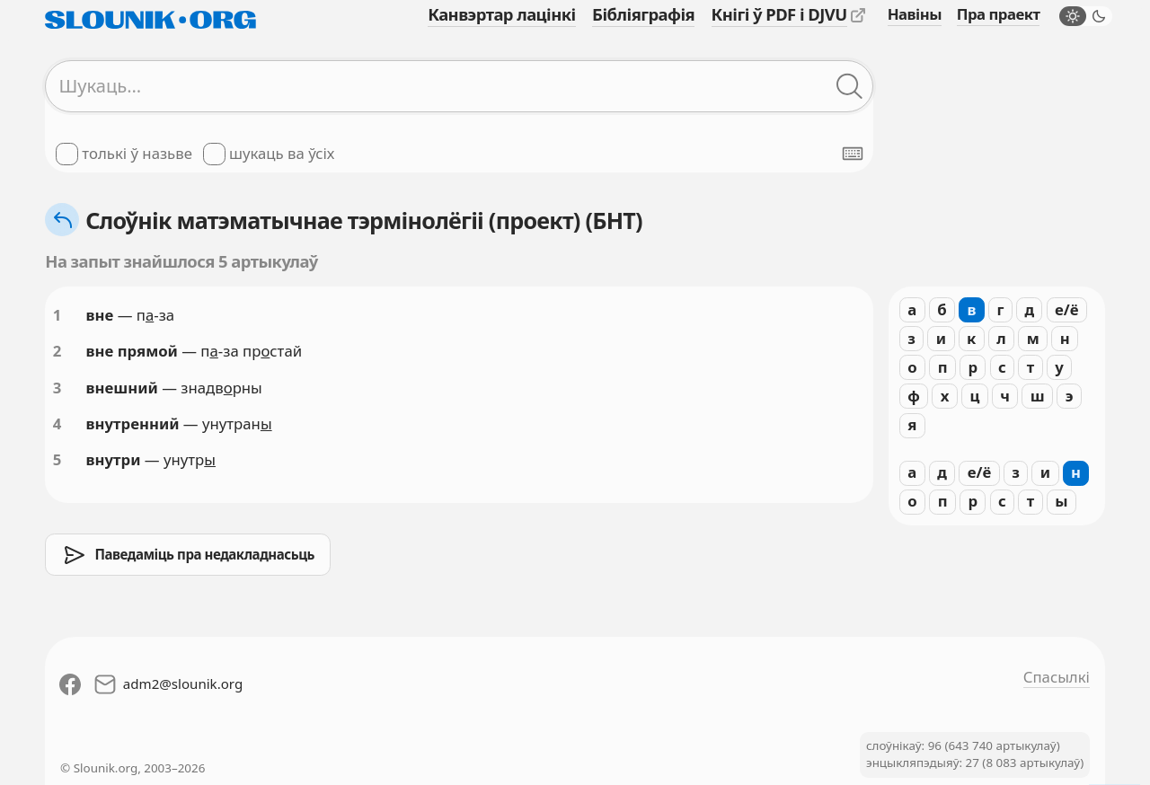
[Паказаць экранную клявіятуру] (852, 153)
